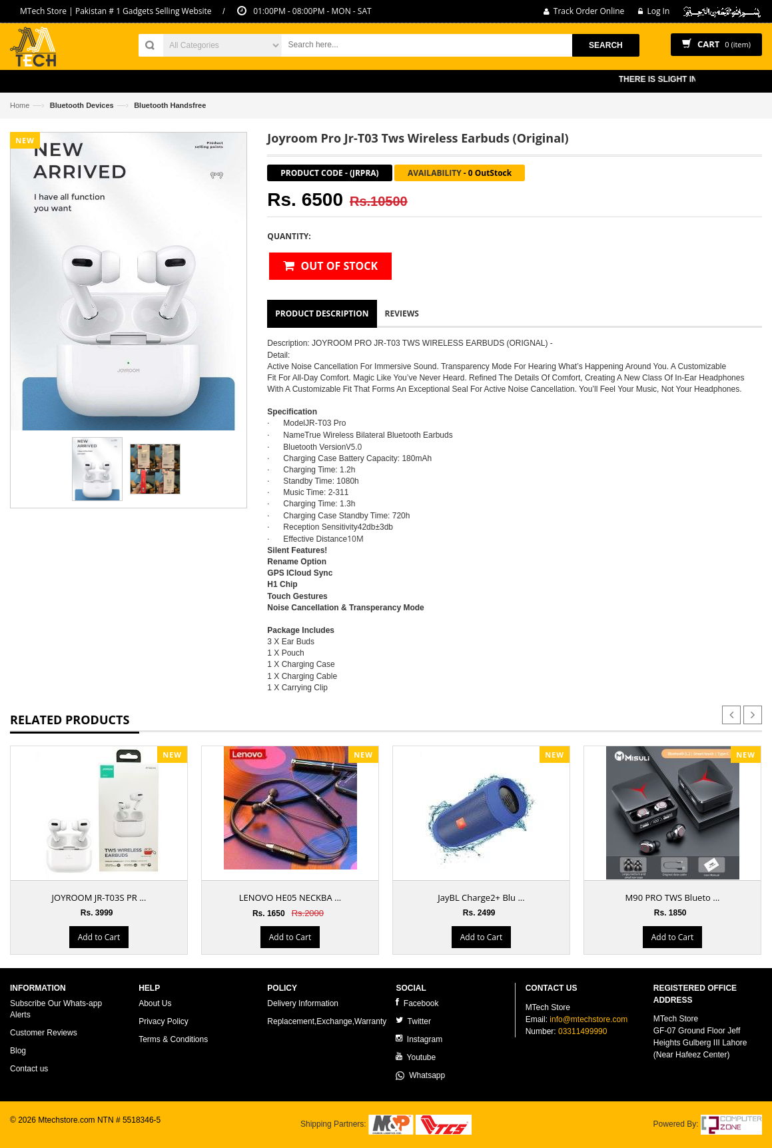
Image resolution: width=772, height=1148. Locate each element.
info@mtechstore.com (588, 1019)
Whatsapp (420, 1075)
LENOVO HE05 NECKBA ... (290, 897)
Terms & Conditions (173, 1039)
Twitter (413, 1021)
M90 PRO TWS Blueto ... (672, 897)
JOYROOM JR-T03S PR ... (99, 897)
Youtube (416, 1057)
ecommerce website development (69, 1131)
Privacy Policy (164, 1021)
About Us (155, 1003)
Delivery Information (302, 1003)
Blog (18, 1050)
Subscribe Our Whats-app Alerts (56, 1009)
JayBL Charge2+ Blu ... (481, 897)
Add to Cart (99, 937)
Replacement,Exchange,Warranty (326, 1021)
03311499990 (582, 1031)
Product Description (321, 313)
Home (19, 105)
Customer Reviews (43, 1032)
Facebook (417, 1003)
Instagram (419, 1039)
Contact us (29, 1068)
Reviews (402, 313)
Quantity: (288, 236)
